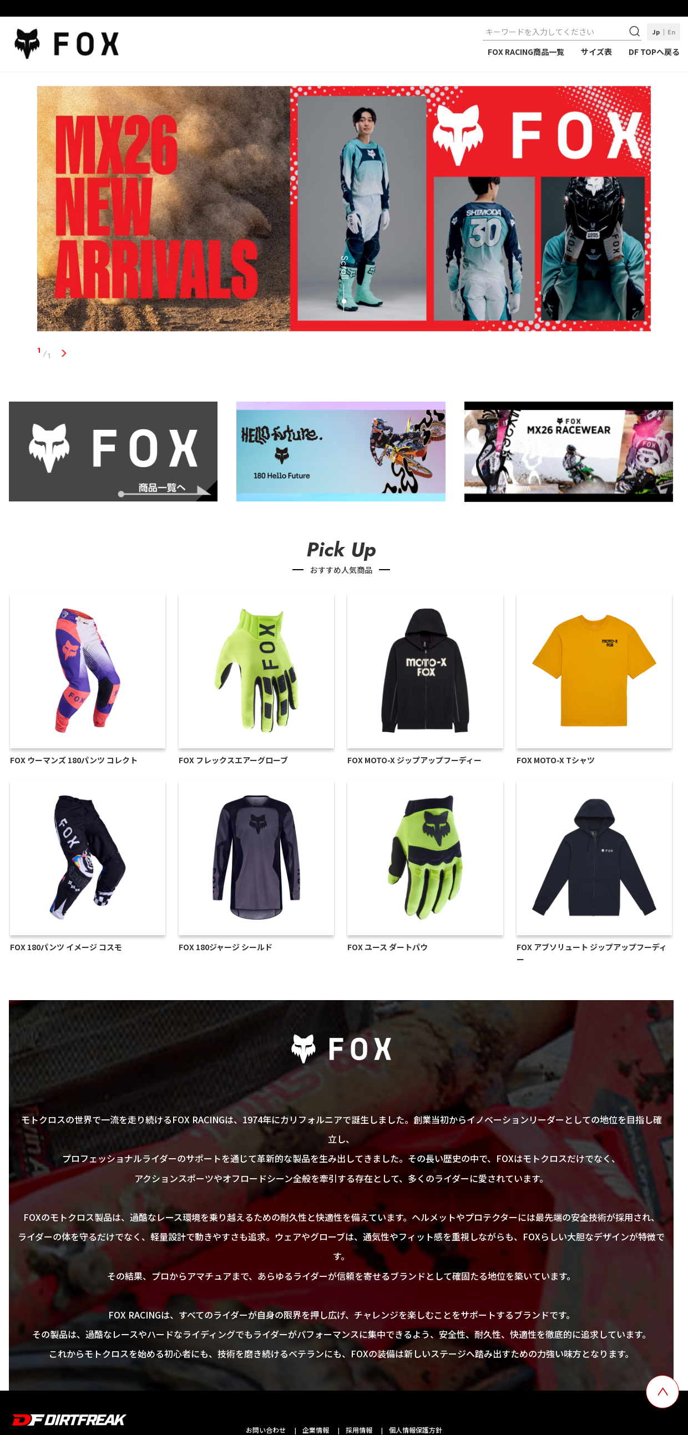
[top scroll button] (662, 1391)
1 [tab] (63, 353)
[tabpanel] (344, 211)
